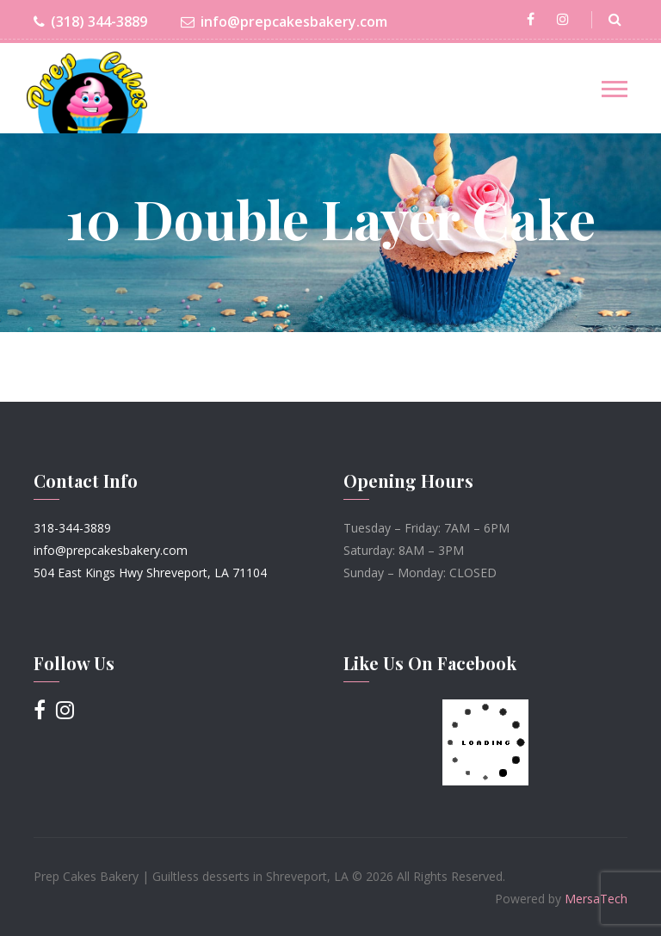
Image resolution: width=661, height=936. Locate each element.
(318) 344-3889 (90, 22)
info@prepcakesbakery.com (284, 22)
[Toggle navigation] (614, 89)
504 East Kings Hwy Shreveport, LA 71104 (150, 572)
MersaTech (596, 898)
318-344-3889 (72, 528)
